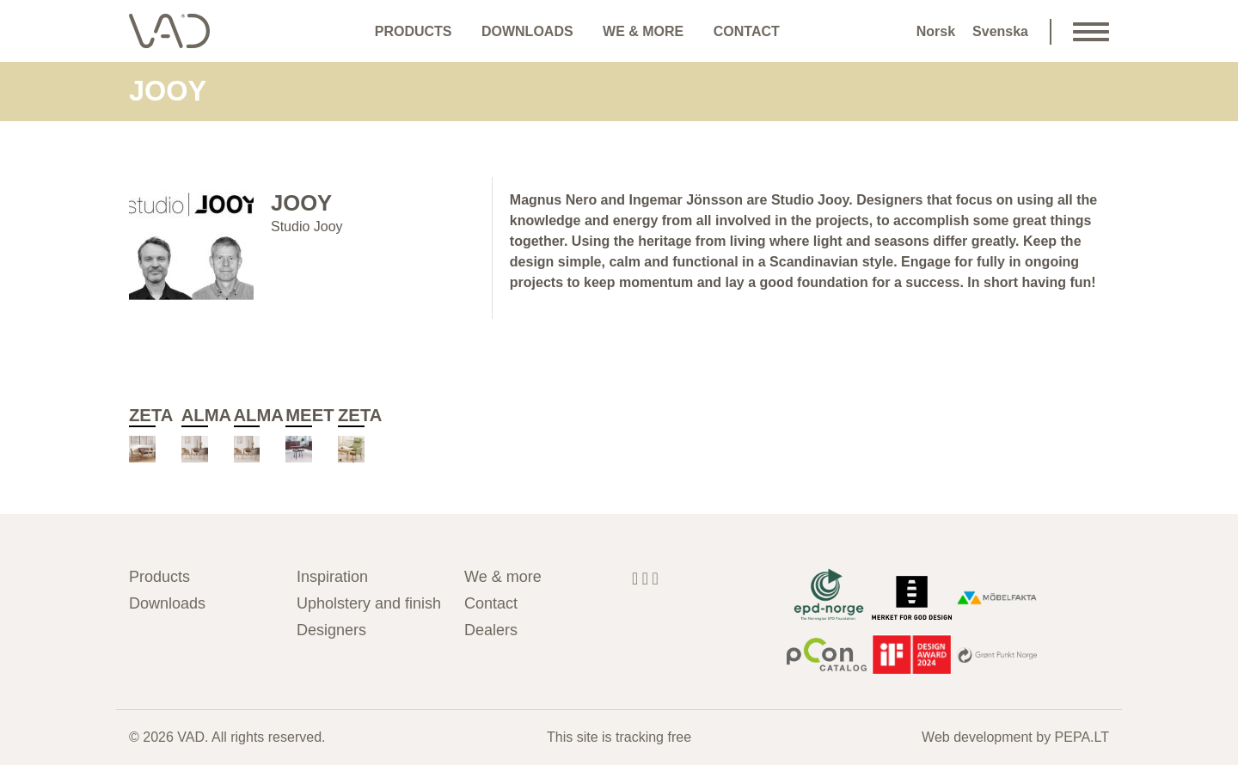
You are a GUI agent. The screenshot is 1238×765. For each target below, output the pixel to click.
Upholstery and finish (367, 603)
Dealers (491, 630)
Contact (747, 31)
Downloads (527, 31)
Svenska (1000, 31)
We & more (643, 31)
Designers (331, 630)
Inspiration (332, 576)
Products (413, 31)
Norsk (935, 31)
